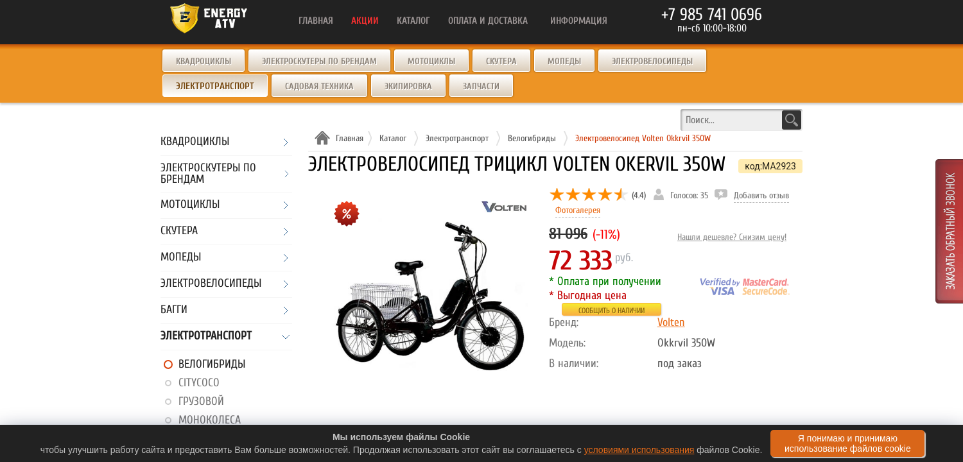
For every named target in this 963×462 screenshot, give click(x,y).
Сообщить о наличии (611, 310)
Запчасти (481, 86)
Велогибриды (211, 364)
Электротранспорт (206, 336)
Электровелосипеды (652, 61)
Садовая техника (319, 86)
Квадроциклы (203, 61)
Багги (173, 310)
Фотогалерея (577, 210)
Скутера (501, 61)
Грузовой (201, 401)
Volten (671, 322)
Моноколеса (209, 420)
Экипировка (408, 86)
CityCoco (199, 382)
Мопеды (564, 61)
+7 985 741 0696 (711, 14)
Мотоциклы (431, 61)
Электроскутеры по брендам (319, 61)
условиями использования (639, 450)
